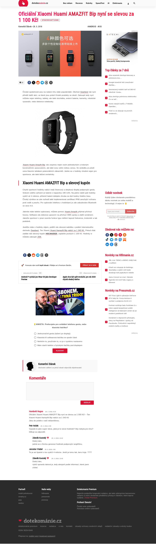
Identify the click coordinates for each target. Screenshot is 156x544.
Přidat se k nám (89, 265)
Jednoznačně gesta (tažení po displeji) (53, 334)
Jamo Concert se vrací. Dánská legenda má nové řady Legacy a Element (121, 279)
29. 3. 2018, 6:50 (46, 426)
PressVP (45, 500)
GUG (19, 500)
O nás (61, 527)
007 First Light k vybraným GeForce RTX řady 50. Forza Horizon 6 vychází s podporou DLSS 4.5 (122, 298)
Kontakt (69, 527)
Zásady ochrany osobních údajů (88, 527)
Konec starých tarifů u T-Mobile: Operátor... (121, 105)
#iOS (100, 26)
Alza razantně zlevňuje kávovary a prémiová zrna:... (122, 76)
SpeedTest (100, 3)
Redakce (52, 527)
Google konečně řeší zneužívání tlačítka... (121, 83)
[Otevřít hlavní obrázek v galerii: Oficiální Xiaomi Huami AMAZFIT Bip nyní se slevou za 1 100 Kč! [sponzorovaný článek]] (60, 54)
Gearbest (35, 230)
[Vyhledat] (134, 3)
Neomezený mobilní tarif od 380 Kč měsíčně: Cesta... (122, 91)
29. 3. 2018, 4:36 (50, 450)
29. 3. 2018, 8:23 (50, 412)
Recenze (79, 3)
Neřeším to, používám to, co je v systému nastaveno (59, 342)
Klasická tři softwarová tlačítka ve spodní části (57, 338)
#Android (92, 26)
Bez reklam (67, 3)
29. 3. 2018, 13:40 (57, 459)
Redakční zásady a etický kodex (118, 527)
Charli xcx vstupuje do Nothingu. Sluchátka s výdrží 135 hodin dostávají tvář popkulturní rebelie (121, 270)
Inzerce (43, 527)
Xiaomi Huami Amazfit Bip (34, 165)
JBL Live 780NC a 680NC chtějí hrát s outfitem (122, 261)
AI (108, 3)
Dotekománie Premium (27, 527)
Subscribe (130, 211)
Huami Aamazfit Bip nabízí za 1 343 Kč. (67, 230)
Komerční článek (24, 26)
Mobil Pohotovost (25, 494)
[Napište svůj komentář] (60, 391)
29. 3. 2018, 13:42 (57, 438)
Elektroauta (117, 3)
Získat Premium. (91, 498)
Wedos (21, 503)
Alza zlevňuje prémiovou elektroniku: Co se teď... (123, 98)
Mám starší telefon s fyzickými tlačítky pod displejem (59, 346)
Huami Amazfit (71, 212)
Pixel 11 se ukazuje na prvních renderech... (120, 112)
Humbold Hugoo (36, 411)
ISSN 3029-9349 (25, 531)
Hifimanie (45, 494)
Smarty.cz (22, 497)
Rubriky (89, 3)
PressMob (46, 497)
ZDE (39, 237)
